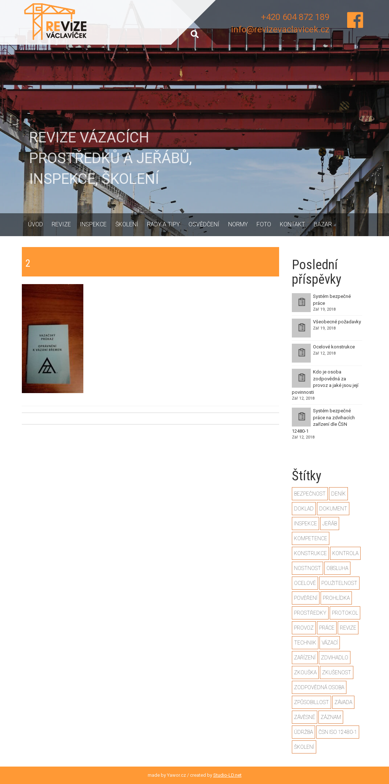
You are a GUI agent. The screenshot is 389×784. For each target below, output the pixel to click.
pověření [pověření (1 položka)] (305, 598)
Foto (264, 224)
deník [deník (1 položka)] (338, 494)
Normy (238, 224)
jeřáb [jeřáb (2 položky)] (329, 523)
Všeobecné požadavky (337, 321)
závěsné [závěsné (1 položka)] (304, 717)
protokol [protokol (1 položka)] (345, 613)
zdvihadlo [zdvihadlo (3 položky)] (334, 657)
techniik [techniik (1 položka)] (305, 643)
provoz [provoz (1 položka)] (304, 628)
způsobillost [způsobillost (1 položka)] (311, 702)
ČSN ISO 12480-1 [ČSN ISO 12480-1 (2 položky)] (337, 732)
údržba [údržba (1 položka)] (303, 732)
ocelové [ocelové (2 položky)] (305, 583)
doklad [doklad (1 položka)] (304, 509)
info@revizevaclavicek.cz (280, 29)
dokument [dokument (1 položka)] (333, 509)
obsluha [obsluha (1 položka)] (337, 568)
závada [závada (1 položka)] (343, 702)
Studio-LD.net (227, 775)
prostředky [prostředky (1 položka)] (310, 613)
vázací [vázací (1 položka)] (330, 643)
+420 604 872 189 (295, 17)
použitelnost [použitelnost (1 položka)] (339, 583)
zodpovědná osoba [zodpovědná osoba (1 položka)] (319, 687)
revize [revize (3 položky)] (348, 628)
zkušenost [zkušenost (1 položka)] (336, 672)
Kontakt (292, 224)
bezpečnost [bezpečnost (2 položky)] (310, 494)
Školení (126, 224)
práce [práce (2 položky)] (326, 628)
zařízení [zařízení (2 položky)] (304, 657)
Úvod (35, 224)
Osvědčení (203, 224)
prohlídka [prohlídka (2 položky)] (336, 598)
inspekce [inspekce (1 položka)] (305, 523)
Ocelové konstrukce (334, 346)
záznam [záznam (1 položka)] (331, 717)
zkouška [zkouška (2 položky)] (305, 672)
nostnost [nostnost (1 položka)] (307, 568)
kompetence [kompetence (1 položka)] (310, 538)
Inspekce (93, 224)
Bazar (323, 224)
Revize (61, 224)
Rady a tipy (163, 224)
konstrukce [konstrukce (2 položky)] (310, 553)
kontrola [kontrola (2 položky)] (345, 553)
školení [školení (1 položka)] (304, 747)
